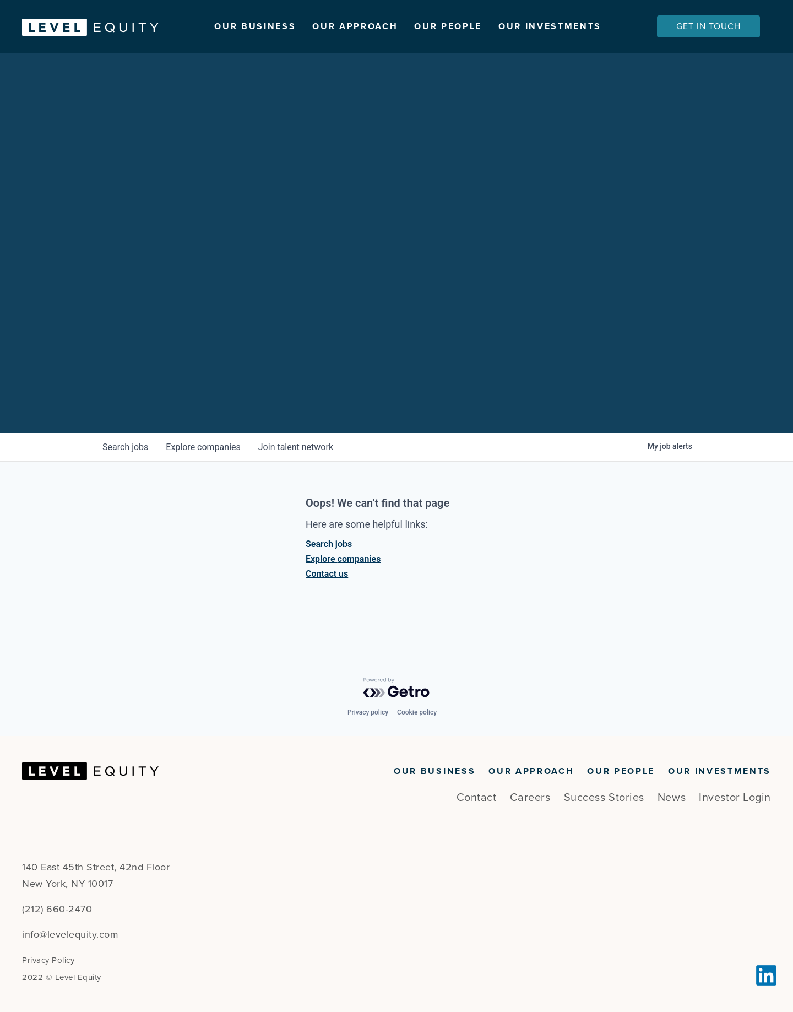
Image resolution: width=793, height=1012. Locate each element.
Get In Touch (708, 26)
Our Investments (549, 26)
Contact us (327, 580)
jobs (125, 453)
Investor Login (735, 797)
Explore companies (343, 565)
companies (203, 453)
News (672, 797)
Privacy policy (367, 712)
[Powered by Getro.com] (396, 687)
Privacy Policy (48, 960)
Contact (477, 797)
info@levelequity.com (70, 934)
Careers (530, 797)
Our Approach (355, 26)
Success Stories (604, 797)
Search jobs (329, 550)
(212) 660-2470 (57, 909)
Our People (448, 26)
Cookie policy (417, 712)
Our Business (255, 26)
